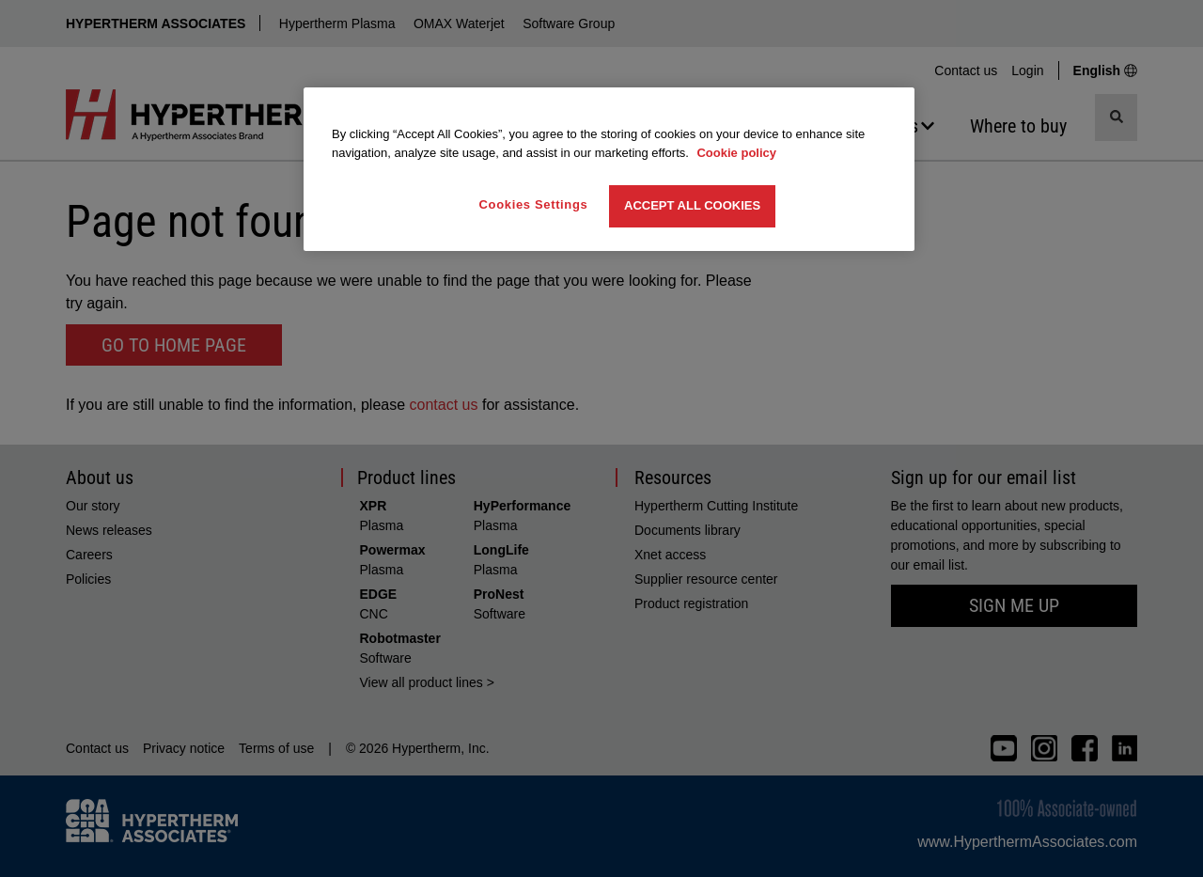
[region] (609, 168)
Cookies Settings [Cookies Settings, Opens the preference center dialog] (533, 204)
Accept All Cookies (692, 205)
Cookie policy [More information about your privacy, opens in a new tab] (736, 153)
